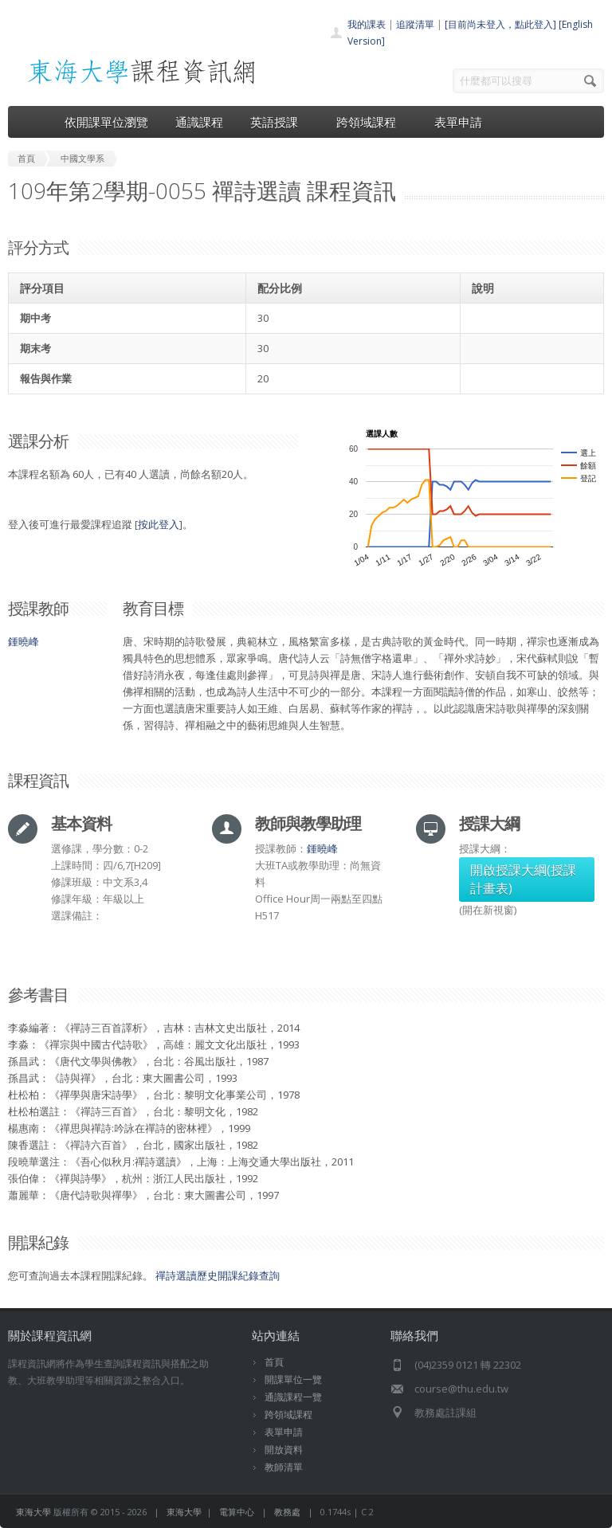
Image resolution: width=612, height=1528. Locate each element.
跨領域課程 (371, 122)
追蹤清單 (415, 24)
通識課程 (199, 122)
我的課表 (366, 24)
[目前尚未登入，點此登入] (500, 24)
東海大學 (33, 1512)
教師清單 (284, 1467)
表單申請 (458, 122)
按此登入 (158, 524)
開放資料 (284, 1449)
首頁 (274, 1362)
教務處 (287, 1512)
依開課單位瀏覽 (106, 122)
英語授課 (279, 122)
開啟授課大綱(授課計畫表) (523, 879)
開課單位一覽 (293, 1379)
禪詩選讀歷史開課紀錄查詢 (217, 1275)
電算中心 (236, 1512)
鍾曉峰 (23, 641)
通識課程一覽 (293, 1397)
